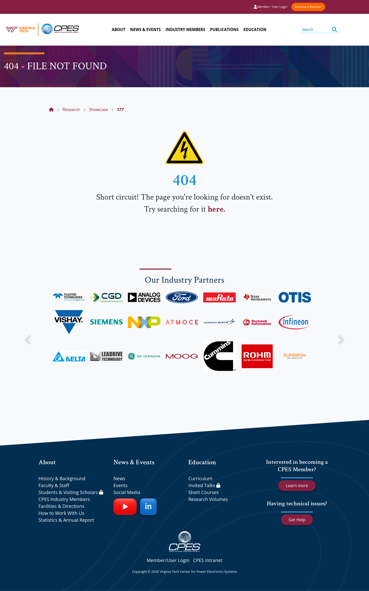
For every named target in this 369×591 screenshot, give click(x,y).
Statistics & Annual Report (66, 520)
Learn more (297, 485)
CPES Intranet (207, 560)
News (119, 478)
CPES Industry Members (64, 499)
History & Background (61, 478)
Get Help (297, 520)
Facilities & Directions (61, 506)
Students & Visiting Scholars (70, 492)
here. (216, 209)
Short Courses (203, 492)
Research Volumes (208, 499)
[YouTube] (125, 506)
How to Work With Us (61, 513)
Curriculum (200, 478)
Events (121, 485)
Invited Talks (204, 485)
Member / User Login (270, 7)
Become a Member (308, 7)
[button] (27, 340)
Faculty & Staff (53, 485)
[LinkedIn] (148, 506)
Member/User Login (168, 560)
